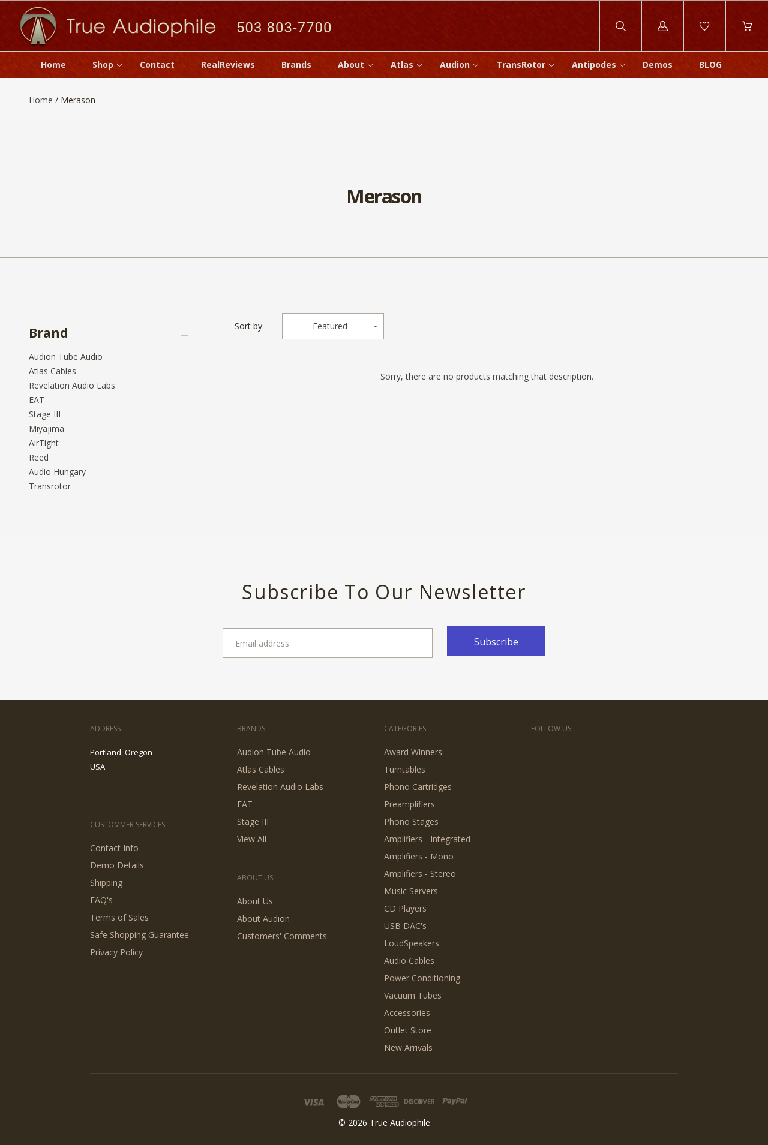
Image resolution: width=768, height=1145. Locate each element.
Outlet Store (407, 1030)
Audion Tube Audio (66, 356)
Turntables (404, 769)
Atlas (402, 64)
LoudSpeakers (411, 943)
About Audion (263, 918)
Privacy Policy (116, 952)
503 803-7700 (284, 27)
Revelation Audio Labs (72, 385)
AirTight (44, 443)
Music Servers (411, 891)
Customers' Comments (282, 936)
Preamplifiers (409, 804)
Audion (455, 64)
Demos (658, 64)
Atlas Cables (52, 371)
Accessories (407, 1012)
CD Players (405, 908)
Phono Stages (411, 821)
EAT (36, 399)
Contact (157, 64)
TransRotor (520, 64)
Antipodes (594, 64)
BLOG (710, 64)
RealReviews (228, 64)
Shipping (106, 882)
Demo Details (117, 865)
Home (53, 64)
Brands (296, 64)
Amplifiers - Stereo (420, 873)
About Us (255, 901)
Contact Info (114, 848)
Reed (39, 457)
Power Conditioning (422, 978)
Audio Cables (409, 960)
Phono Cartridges (418, 786)
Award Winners (413, 752)
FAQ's (101, 900)
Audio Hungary (57, 471)
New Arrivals (408, 1047)
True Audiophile (400, 1122)
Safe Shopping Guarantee (139, 934)
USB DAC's (405, 925)
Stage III (45, 414)
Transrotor (50, 486)
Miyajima (46, 428)
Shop (102, 64)
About (351, 64)
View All (251, 839)
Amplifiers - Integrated (427, 839)
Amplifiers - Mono (419, 856)
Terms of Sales (119, 917)
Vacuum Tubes (413, 995)
